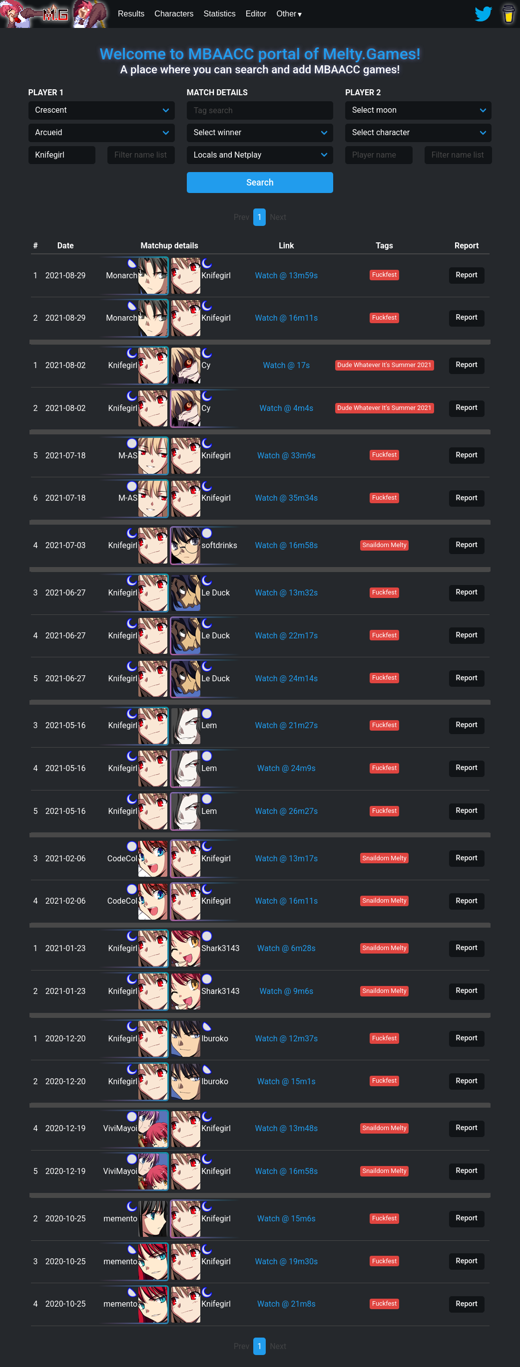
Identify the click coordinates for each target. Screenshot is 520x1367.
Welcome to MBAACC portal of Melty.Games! (259, 53)
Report (467, 275)
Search (260, 183)
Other (286, 13)
